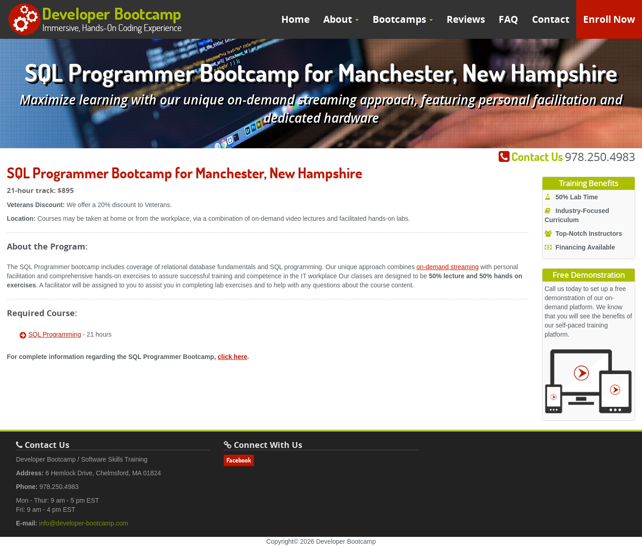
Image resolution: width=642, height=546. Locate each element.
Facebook (238, 460)
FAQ (508, 19)
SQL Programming (54, 334)
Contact (550, 19)
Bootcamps (403, 19)
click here (232, 356)
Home (295, 19)
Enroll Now (609, 19)
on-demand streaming (447, 266)
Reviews (466, 19)
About (341, 19)
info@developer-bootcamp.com (83, 523)
